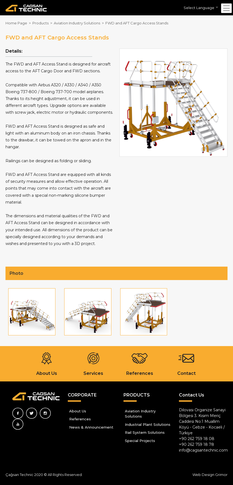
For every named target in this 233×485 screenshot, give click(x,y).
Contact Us (191, 395)
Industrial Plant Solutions (147, 424)
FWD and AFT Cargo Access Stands (136, 23)
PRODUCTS (136, 395)
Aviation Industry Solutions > (79, 23)
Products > (43, 23)
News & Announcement (91, 427)
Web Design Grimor (210, 474)
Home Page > (18, 23)
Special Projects (140, 440)
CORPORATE (82, 395)
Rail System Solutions (145, 432)
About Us (77, 411)
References (80, 419)
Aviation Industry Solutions (140, 414)
